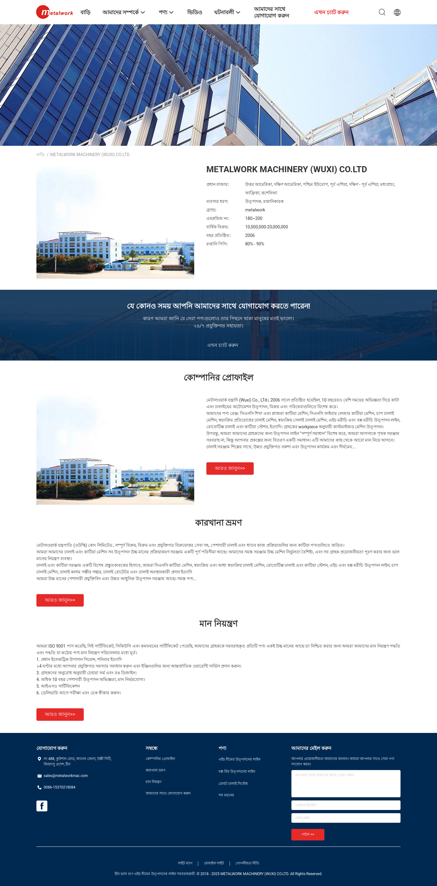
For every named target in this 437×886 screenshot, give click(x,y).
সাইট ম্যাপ (185, 863)
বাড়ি (40, 154)
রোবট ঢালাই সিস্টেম (233, 784)
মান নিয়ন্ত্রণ (153, 782)
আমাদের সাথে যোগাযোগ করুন (168, 793)
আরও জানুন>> (230, 468)
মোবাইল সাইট (214, 863)
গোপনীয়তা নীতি (247, 863)
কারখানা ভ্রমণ (155, 770)
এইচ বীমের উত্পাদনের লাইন (239, 759)
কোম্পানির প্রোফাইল (160, 759)
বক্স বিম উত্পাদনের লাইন (236, 771)
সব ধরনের (226, 795)
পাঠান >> (307, 834)
